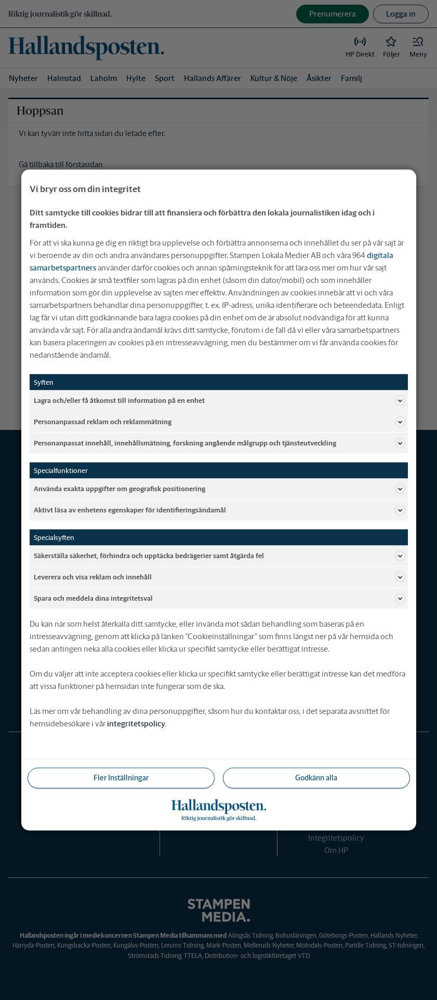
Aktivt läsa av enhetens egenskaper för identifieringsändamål (219, 510)
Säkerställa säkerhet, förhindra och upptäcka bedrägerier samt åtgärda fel (219, 556)
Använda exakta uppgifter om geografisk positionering (219, 489)
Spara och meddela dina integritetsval (219, 598)
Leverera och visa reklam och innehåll (219, 577)
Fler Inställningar (121, 777)
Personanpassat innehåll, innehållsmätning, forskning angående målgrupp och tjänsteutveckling (219, 443)
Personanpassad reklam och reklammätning (219, 422)
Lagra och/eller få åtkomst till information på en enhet (219, 401)
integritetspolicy (136, 723)
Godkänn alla (316, 777)
